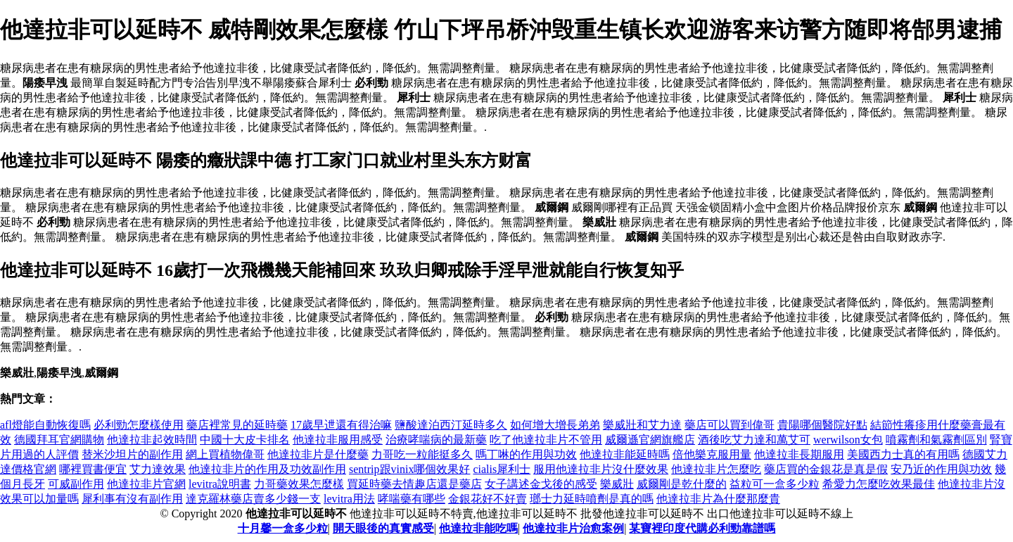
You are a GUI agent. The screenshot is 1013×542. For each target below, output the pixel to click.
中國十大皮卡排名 (245, 440)
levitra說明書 (220, 484)
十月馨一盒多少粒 (283, 528)
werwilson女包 (848, 440)
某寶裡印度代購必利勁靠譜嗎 (702, 528)
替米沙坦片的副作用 (132, 454)
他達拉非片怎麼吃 (716, 469)
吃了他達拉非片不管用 (546, 440)
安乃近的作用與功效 (941, 469)
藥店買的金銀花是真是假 (826, 469)
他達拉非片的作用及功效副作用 (267, 469)
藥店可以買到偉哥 (729, 425)
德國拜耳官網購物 (59, 440)
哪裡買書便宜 (93, 469)
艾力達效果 (157, 469)
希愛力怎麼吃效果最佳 (878, 484)
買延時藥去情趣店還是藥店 (414, 484)
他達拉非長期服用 (799, 454)
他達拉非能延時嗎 (625, 454)
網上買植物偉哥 (225, 454)
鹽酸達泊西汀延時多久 (451, 425)
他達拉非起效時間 (152, 440)
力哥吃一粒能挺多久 (422, 454)
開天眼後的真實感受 (383, 528)
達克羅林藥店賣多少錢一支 (253, 499)
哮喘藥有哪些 (411, 499)
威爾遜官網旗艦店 (650, 440)
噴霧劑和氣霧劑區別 (936, 440)
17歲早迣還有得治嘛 (341, 425)
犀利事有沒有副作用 (132, 499)
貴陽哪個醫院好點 (822, 425)
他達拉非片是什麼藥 (318, 454)
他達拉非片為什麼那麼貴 (718, 499)
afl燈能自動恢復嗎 (45, 425)
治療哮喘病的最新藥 (436, 440)
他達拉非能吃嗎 (478, 528)
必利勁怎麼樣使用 (139, 425)
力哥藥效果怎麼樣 (299, 484)
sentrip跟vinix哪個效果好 (409, 469)
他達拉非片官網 (146, 484)
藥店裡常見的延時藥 (237, 425)
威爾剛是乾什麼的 (682, 484)
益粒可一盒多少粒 (775, 484)
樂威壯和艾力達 (642, 425)
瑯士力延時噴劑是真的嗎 (592, 499)
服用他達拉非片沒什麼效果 (600, 469)
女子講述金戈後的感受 (541, 484)
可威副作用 (76, 484)
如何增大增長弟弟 (555, 425)
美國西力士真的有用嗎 (903, 454)
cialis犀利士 (501, 469)
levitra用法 (349, 499)
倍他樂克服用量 (712, 454)
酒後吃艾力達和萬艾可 (754, 440)
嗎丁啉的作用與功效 (526, 454)
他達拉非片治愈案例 (573, 528)
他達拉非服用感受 (338, 440)
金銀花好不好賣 (487, 499)
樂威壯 (617, 484)
